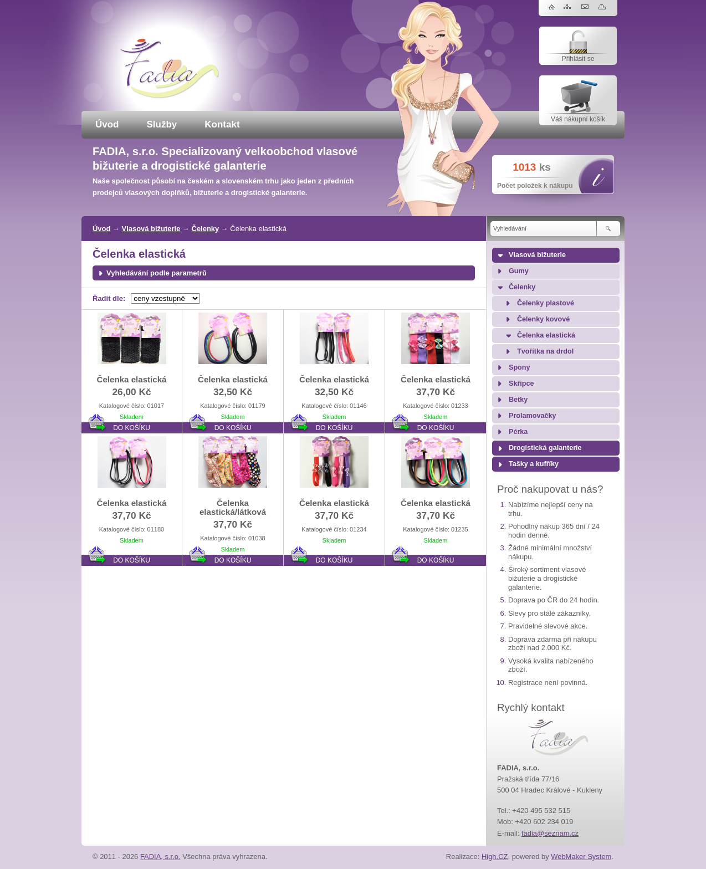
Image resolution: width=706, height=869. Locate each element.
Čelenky (205, 228)
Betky (518, 399)
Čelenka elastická (546, 335)
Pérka (518, 432)
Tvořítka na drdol (545, 351)
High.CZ (495, 856)
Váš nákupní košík (578, 119)
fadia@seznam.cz (550, 833)
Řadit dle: (109, 298)
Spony (519, 367)
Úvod (107, 124)
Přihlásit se (578, 59)
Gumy (519, 271)
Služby (162, 124)
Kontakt (221, 124)
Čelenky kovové (543, 319)
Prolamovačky (532, 416)
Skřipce (521, 383)
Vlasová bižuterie (151, 228)
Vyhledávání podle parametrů (156, 273)
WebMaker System (581, 856)
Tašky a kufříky (534, 464)
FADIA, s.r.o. (160, 856)
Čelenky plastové (545, 303)
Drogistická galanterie (545, 448)
